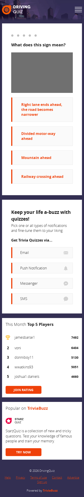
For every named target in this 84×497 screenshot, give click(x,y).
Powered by (42, 490)
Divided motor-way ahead (38, 136)
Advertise (73, 477)
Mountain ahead (36, 157)
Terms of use (38, 477)
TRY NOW (23, 452)
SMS (23, 298)
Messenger (29, 283)
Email (24, 252)
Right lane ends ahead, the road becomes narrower (41, 109)
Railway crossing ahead (42, 176)
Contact (57, 477)
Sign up (42, 482)
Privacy (20, 477)
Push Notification (33, 268)
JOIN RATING (23, 390)
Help (8, 477)
